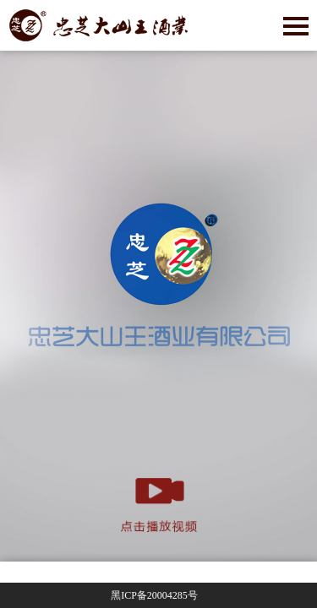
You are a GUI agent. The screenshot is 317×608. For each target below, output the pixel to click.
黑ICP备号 (154, 595)
